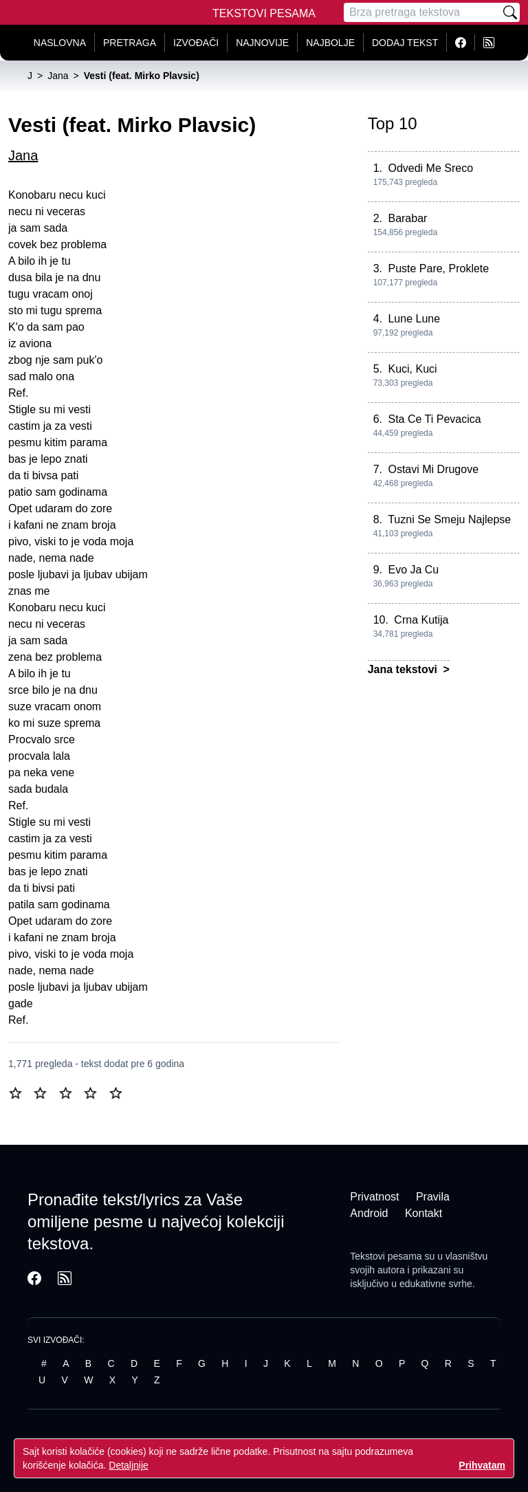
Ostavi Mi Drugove (433, 469)
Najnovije (262, 42)
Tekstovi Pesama (264, 13)
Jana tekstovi (404, 669)
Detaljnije (128, 1465)
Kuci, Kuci (412, 369)
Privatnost (374, 1197)
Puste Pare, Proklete (438, 268)
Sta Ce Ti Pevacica (434, 419)
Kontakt (423, 1213)
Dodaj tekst (405, 42)
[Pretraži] (510, 12)
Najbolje (330, 42)
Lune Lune (414, 319)
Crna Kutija (421, 620)
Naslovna (60, 42)
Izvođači (196, 42)
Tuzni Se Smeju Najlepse (449, 519)
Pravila (433, 1197)
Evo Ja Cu (413, 569)
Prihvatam (482, 1465)
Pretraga (129, 42)
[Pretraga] (422, 12)
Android (369, 1213)
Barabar (407, 218)
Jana (23, 155)
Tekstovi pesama (385, 1256)
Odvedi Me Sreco (430, 168)
